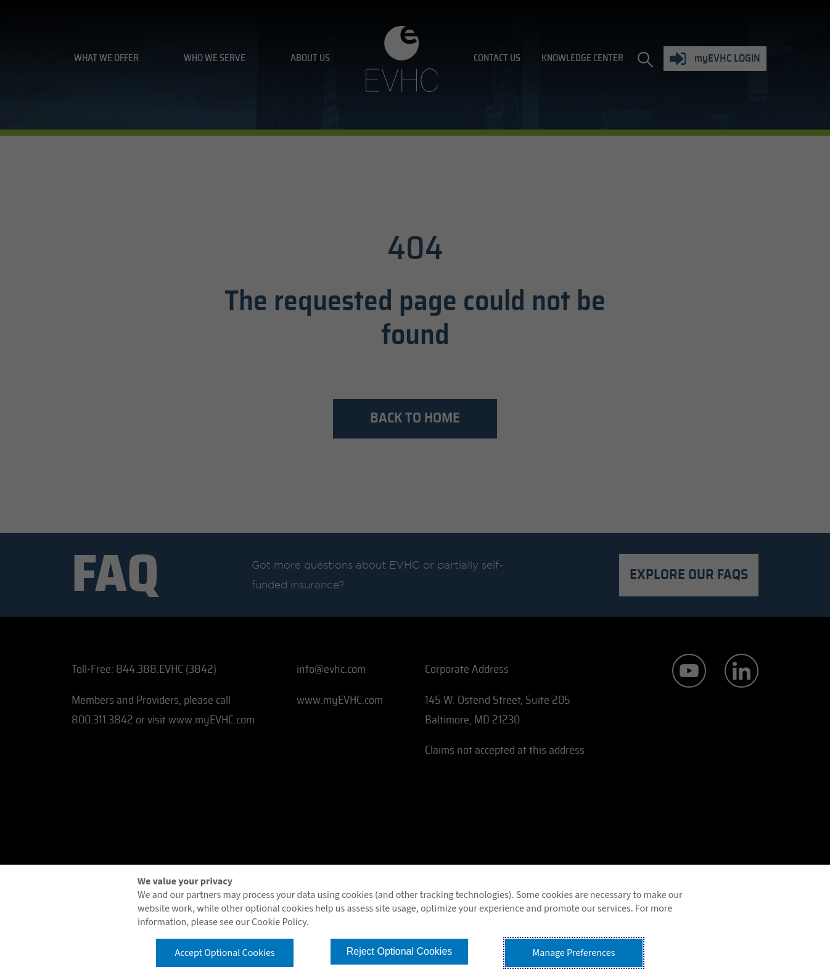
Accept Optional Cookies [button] (224, 953)
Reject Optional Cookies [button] (400, 951)
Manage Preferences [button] (574, 953)
